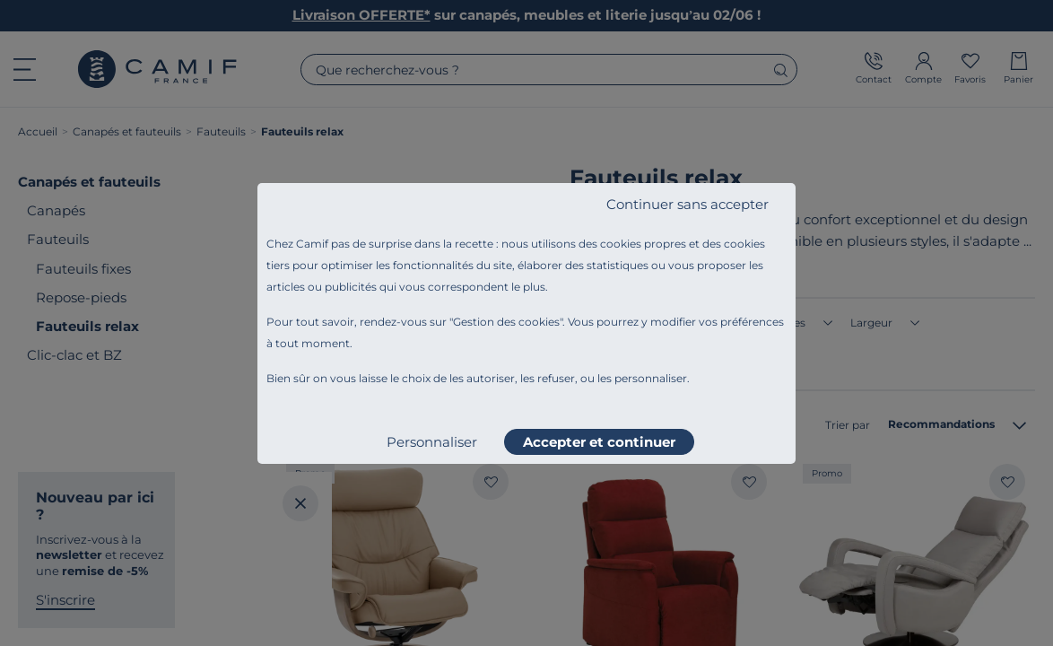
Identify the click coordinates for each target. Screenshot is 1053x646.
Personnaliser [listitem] (432, 441)
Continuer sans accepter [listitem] (687, 204)
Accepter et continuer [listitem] (599, 441)
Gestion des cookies (506, 321)
